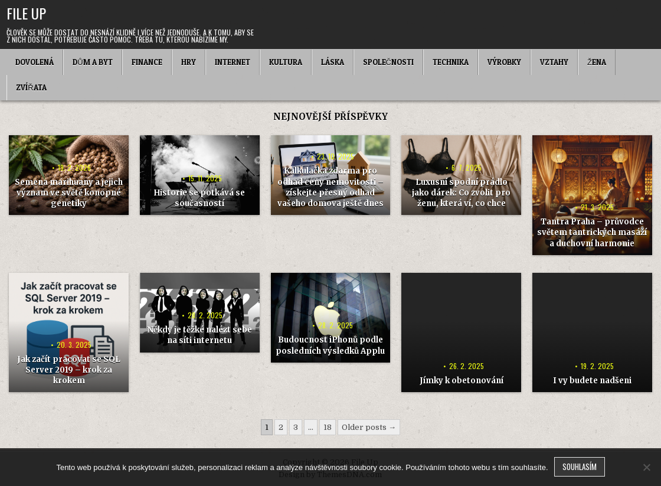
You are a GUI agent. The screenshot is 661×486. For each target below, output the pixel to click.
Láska (332, 62)
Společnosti (388, 62)
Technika (451, 62)
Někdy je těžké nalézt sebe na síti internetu (199, 335)
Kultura (285, 62)
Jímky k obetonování (461, 381)
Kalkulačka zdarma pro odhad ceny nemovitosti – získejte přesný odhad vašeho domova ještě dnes (330, 187)
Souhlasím (579, 466)
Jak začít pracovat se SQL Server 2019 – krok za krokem (68, 370)
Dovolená (34, 62)
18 (327, 427)
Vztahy (554, 62)
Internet (232, 62)
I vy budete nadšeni (592, 381)
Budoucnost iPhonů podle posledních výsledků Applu (330, 345)
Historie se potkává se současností (199, 198)
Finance (147, 62)
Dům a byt (92, 62)
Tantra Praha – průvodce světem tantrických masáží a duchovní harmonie (592, 232)
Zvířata (31, 87)
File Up (26, 13)
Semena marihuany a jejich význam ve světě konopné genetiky (69, 192)
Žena (596, 62)
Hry (188, 62)
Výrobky (504, 62)
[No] (646, 467)
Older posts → (369, 427)
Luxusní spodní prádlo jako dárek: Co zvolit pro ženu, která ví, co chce (461, 192)
